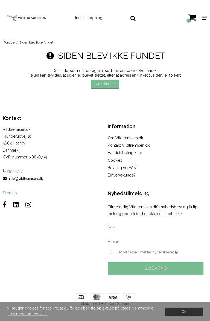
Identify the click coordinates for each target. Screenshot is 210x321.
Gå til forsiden (105, 84)
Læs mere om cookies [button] (28, 314)
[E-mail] (155, 241)
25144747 (13, 171)
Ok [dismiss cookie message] (184, 312)
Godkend (155, 268)
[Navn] (155, 227)
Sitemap (10, 193)
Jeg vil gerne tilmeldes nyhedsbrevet (160, 251)
